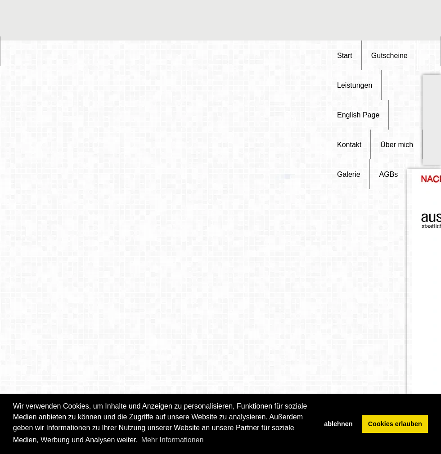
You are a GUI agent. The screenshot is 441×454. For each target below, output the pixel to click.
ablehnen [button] (338, 423)
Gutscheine (389, 55)
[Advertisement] (396, 20)
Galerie (348, 174)
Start (344, 55)
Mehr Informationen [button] (172, 440)
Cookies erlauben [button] (395, 423)
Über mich (396, 144)
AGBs (388, 174)
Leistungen (354, 85)
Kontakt (349, 144)
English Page (358, 115)
